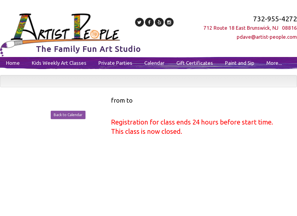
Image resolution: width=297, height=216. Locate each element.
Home (13, 63)
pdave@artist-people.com (267, 37)
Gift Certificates (194, 63)
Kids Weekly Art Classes (59, 63)
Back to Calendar (68, 115)
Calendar (154, 63)
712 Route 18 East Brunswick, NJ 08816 (250, 28)
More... (274, 63)
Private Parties (115, 63)
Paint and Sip (239, 63)
